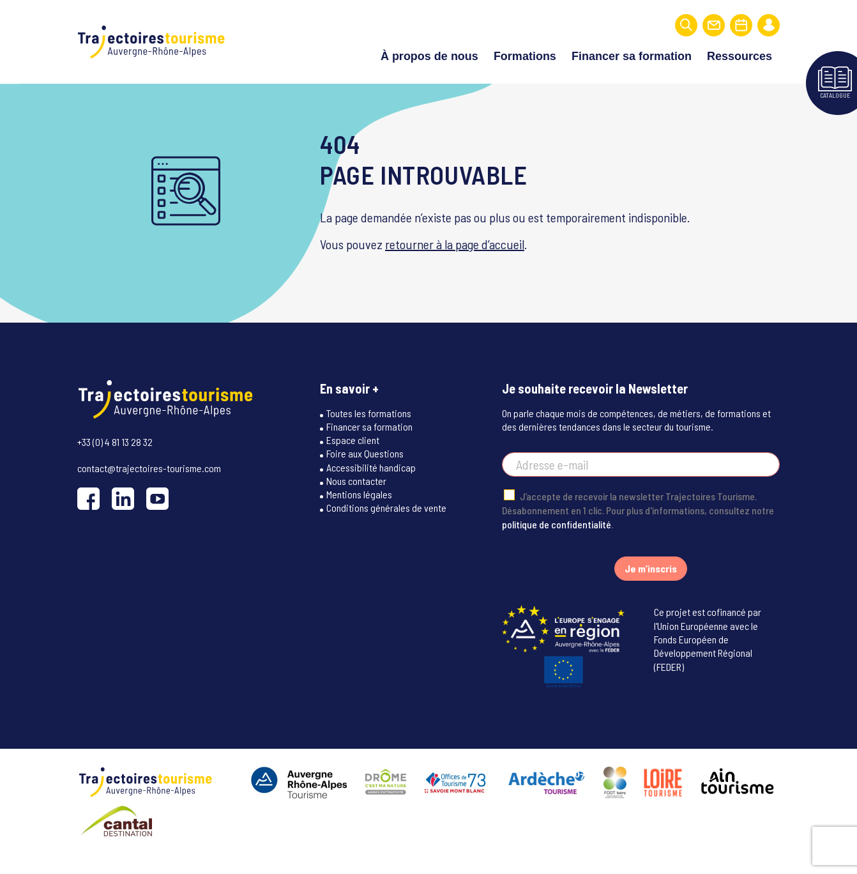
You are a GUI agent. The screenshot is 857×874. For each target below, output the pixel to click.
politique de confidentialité (556, 543)
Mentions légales (359, 513)
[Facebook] (88, 513)
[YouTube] (157, 513)
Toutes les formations (368, 432)
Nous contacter (356, 500)
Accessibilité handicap (371, 486)
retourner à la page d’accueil (454, 250)
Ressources (739, 52)
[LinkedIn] (123, 513)
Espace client (352, 459)
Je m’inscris (651, 588)
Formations (525, 52)
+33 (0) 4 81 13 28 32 (115, 456)
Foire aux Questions (365, 473)
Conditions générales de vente (386, 527)
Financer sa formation (632, 52)
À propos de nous (429, 52)
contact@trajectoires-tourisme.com (149, 482)
